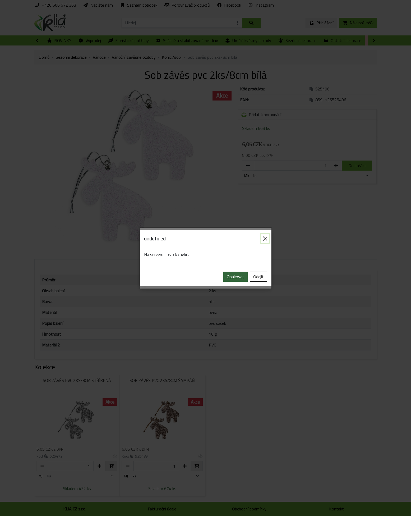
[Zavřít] (265, 238)
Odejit (258, 276)
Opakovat (235, 276)
